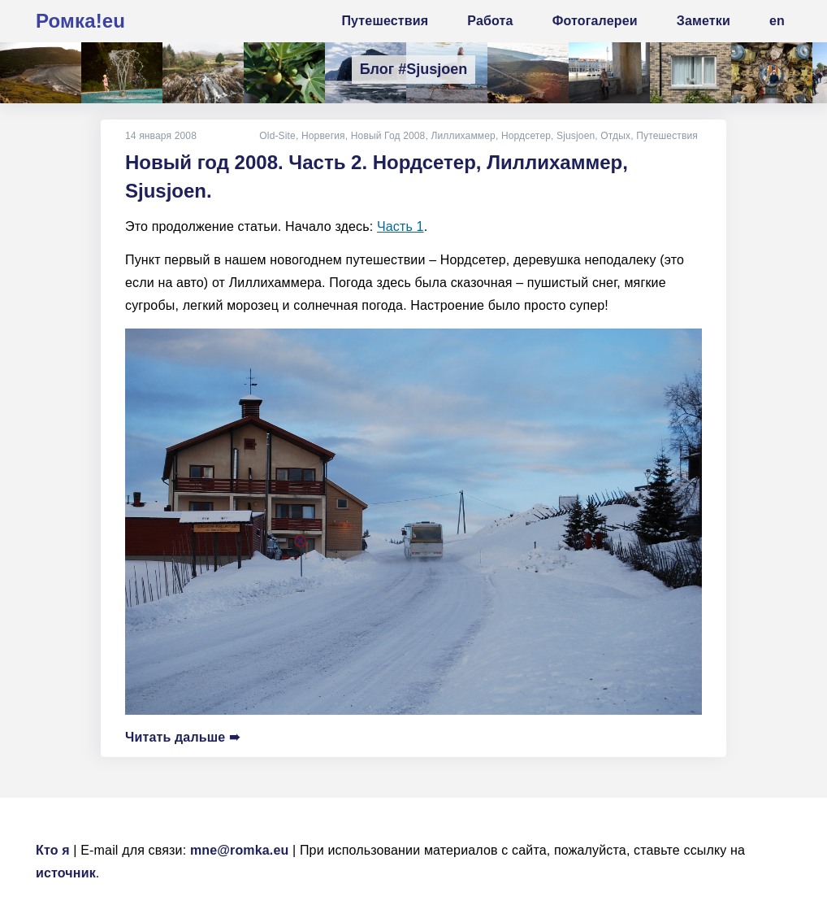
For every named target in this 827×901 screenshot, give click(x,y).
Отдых (615, 135)
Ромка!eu (80, 21)
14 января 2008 (161, 135)
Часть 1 (400, 226)
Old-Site (277, 135)
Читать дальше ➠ (182, 737)
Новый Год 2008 (388, 135)
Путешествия (667, 135)
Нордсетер (526, 135)
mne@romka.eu (239, 850)
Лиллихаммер (463, 135)
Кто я (53, 850)
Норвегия (323, 135)
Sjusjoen (575, 135)
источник (66, 873)
